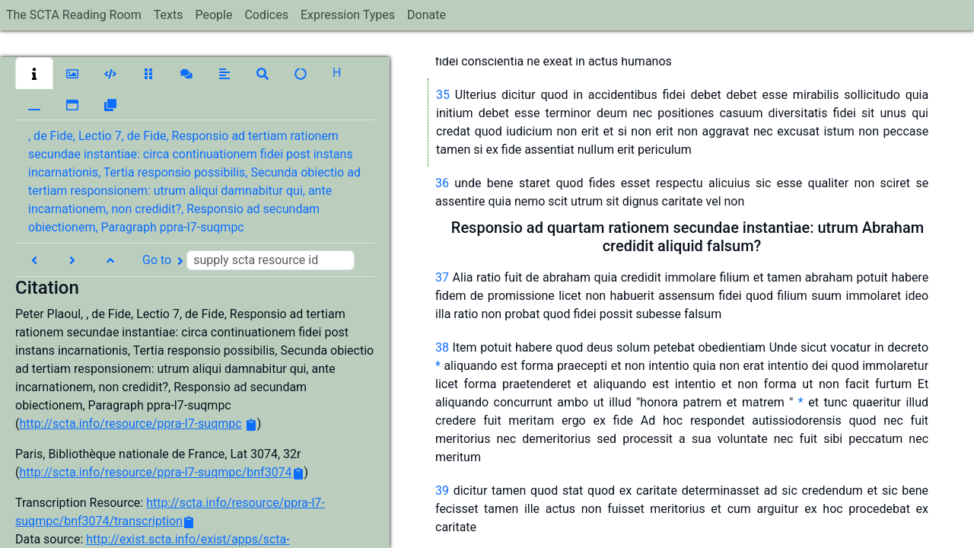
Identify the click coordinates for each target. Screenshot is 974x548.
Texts (168, 15)
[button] (34, 73)
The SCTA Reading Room (74, 15)
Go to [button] (248, 260)
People (213, 15)
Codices (266, 15)
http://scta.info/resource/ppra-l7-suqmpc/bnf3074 (155, 472)
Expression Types (348, 15)
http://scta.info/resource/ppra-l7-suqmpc (130, 423)
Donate (426, 15)
